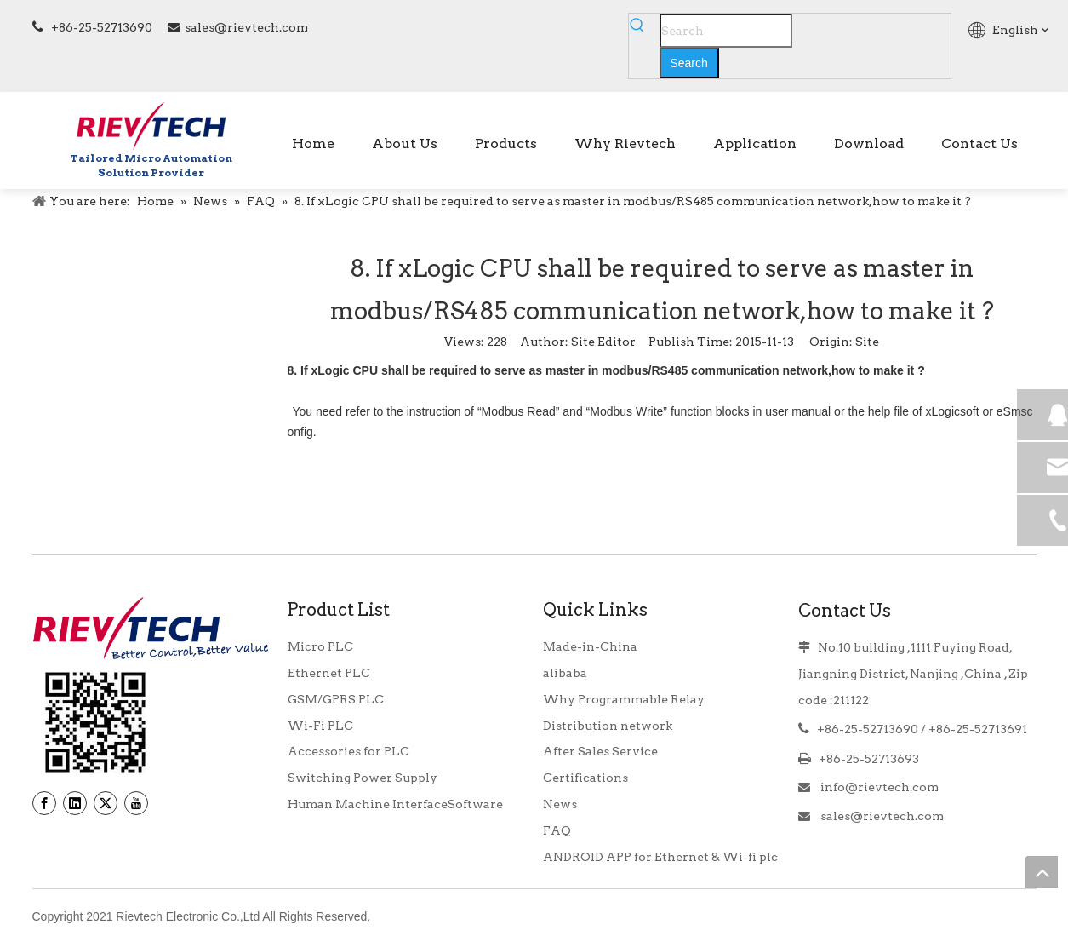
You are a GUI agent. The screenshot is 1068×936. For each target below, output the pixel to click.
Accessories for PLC (348, 751)
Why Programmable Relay (624, 699)
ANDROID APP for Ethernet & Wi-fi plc (660, 857)
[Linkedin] (75, 803)
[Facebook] (44, 803)
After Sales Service (600, 751)
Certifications (585, 777)
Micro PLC (320, 646)
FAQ (557, 830)
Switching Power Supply (362, 777)
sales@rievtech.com (246, 27)
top (1041, 872)
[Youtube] (136, 803)
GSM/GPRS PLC (336, 699)
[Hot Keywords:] (689, 63)
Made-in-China (590, 646)
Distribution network (607, 725)
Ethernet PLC (329, 673)
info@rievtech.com (878, 787)
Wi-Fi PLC (320, 725)
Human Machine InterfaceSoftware (395, 804)
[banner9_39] (95, 722)
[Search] (726, 31)
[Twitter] (105, 803)
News (560, 804)
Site (867, 341)
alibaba (565, 673)
